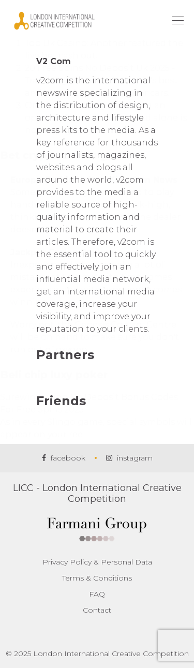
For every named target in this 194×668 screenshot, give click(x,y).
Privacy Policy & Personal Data (97, 562)
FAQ (97, 594)
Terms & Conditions (97, 578)
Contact (97, 610)
